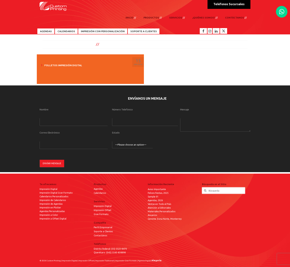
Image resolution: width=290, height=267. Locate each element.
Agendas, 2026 (155, 200)
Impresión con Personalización (103, 31)
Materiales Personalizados (161, 211)
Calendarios (66, 31)
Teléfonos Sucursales (229, 4)
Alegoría (156, 260)
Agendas (46, 31)
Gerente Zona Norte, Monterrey (165, 219)
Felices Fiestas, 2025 (158, 193)
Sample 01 (153, 196)
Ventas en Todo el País (159, 204)
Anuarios (152, 215)
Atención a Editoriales (159, 208)
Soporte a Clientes (143, 31)
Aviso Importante (157, 189)
